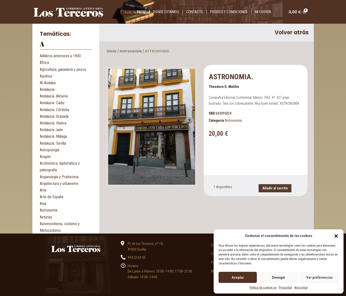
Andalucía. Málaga (53, 136)
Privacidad (285, 287)
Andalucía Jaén (51, 129)
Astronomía (48, 210)
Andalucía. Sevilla (53, 143)
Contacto (194, 12)
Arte (43, 190)
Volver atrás (292, 32)
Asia (43, 203)
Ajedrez (46, 76)
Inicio (141, 12)
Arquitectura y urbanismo (59, 183)
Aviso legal (301, 287)
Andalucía (47, 89)
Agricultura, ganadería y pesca (63, 69)
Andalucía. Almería (54, 96)
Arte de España (51, 197)
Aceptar (238, 277)
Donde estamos (166, 12)
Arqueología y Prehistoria (59, 177)
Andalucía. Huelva (53, 123)
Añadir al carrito (275, 188)
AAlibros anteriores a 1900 (60, 56)
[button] (336, 235)
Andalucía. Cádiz (52, 102)
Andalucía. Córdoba (54, 109)
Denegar (278, 277)
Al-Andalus (48, 82)
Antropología (49, 150)
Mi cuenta (263, 12)
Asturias (46, 217)
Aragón (45, 156)
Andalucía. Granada (54, 116)
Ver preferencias (319, 277)
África (44, 62)
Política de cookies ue (262, 287)
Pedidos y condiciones (228, 12)
